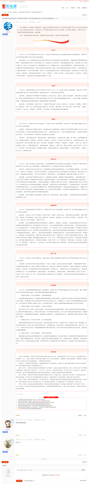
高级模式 (83, 470)
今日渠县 (10, 12)
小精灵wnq (8, 449)
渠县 (44, 27)
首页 (63, 7)
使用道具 (80, 415)
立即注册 (85, 1)
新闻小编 (8, 31)
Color (20, 470)
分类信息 (73, 7)
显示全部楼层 (32, 22)
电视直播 (84, 7)
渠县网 (2, 12)
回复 (18, 415)
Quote (26, 470)
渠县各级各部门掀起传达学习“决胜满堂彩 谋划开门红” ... (31, 12)
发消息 (5, 34)
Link (24, 470)
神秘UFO (8, 429)
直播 (78, 7)
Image (22, 470)
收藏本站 (16, 1)
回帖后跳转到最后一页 (29, 480)
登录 (81, 1)
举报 (85, 415)
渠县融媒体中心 (22, 1)
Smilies (30, 470)
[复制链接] (56, 18)
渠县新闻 (15, 12)
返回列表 (85, 15)
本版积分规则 (83, 480)
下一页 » (44, 458)
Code (28, 470)
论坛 (67, 7)
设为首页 (11, 1)
